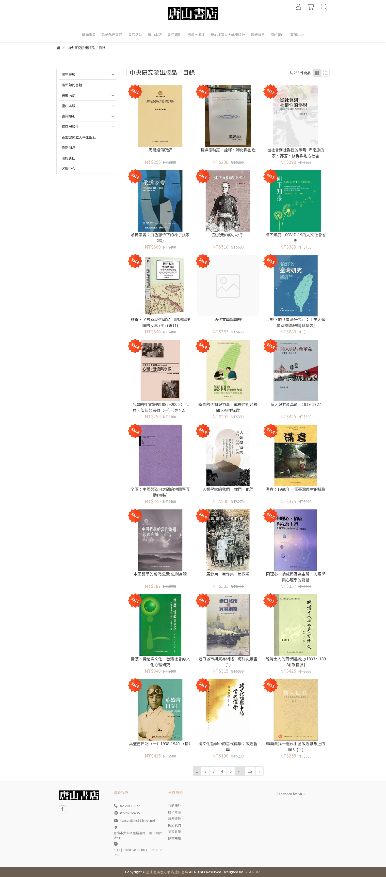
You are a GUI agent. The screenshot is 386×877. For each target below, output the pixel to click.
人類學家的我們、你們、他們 (228, 489)
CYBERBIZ (251, 871)
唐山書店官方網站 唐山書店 (167, 871)
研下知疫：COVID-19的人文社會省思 (295, 237)
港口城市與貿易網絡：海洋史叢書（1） (227, 662)
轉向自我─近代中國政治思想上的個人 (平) (295, 746)
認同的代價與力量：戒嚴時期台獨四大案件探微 (227, 407)
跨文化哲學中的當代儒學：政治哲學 (227, 746)
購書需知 (174, 838)
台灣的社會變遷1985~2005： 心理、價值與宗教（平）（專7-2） (160, 407)
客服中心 (68, 168)
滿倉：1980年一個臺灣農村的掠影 (296, 489)
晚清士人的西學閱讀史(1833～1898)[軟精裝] (296, 662)
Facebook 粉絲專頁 (291, 793)
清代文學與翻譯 (228, 319)
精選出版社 (70, 126)
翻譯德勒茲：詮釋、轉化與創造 (228, 150)
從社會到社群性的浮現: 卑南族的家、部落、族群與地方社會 (295, 153)
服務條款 (174, 818)
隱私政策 (174, 812)
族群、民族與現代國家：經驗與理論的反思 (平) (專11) (160, 322)
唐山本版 (68, 105)
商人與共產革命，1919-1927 (295, 404)
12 (250, 771)
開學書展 (68, 74)
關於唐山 (68, 158)
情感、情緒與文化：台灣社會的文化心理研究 (160, 662)
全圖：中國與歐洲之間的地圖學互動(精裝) (160, 492)
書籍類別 (68, 116)
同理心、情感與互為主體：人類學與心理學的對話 (295, 577)
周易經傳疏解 (160, 150)
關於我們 (174, 825)
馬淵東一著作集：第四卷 (228, 574)
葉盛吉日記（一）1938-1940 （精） (160, 743)
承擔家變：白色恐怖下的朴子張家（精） (160, 237)
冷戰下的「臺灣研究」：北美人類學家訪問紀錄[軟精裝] (295, 322)
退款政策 (174, 831)
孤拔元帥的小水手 (228, 235)
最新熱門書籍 (72, 84)
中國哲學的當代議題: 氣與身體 (160, 574)
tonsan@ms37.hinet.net (137, 820)
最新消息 (68, 147)
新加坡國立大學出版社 (79, 137)
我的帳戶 (174, 805)
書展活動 (68, 95)
